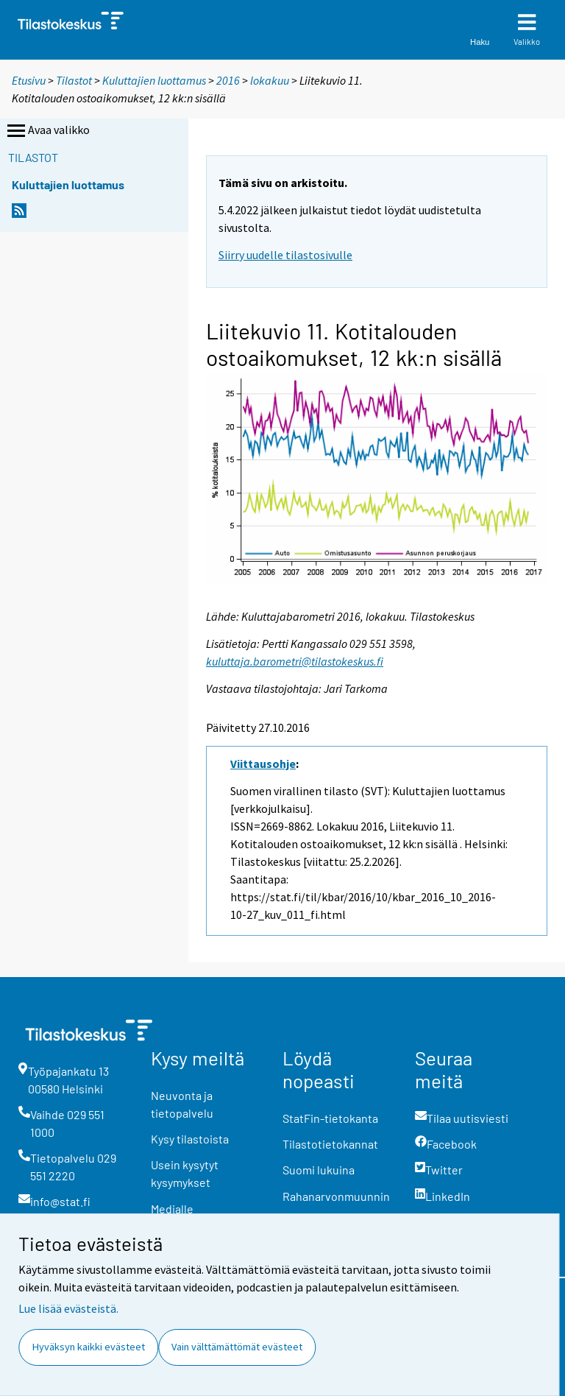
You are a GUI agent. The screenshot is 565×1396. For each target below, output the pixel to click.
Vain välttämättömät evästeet (236, 1346)
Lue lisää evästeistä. (68, 1308)
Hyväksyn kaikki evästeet (88, 1346)
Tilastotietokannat (330, 1144)
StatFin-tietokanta (330, 1118)
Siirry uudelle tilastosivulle (285, 254)
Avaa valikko (47, 131)
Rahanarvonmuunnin (336, 1196)
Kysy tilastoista (190, 1139)
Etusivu (29, 80)
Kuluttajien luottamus (154, 80)
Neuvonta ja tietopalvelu (182, 1104)
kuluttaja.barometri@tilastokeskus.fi (294, 661)
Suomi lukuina (318, 1170)
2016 (228, 80)
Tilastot (74, 80)
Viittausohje (263, 763)
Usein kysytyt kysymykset (184, 1173)
